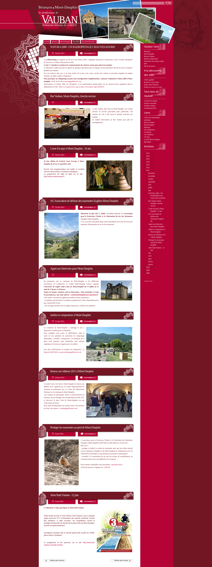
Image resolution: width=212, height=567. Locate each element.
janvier (150, 264)
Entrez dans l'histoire (151, 85)
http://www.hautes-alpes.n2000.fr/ (92, 87)
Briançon (147, 51)
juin (149, 190)
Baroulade (147, 142)
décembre (151, 173)
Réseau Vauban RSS (151, 59)
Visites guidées (149, 80)
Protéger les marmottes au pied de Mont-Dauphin (156, 242)
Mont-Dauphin (149, 54)
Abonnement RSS (150, 108)
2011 (148, 170)
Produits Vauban (149, 106)
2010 (148, 267)
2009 (148, 270)
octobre (151, 179)
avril (150, 256)
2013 (148, 165)
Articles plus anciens (57, 560)
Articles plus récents (121, 560)
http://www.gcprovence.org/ (68, 87)
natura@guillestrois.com (72, 81)
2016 (148, 156)
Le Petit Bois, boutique (152, 139)
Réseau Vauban (149, 56)
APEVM (107, 467)
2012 (148, 167)
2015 (148, 159)
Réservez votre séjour (151, 82)
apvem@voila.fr (117, 465)
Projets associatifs (150, 103)
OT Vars (147, 137)
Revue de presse (149, 66)
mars (150, 259)
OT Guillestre (148, 135)
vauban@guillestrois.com (68, 408)
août (150, 185)
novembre (152, 176)
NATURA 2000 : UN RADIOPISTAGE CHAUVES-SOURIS (156, 195)
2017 (148, 153)
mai (149, 253)
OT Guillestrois (149, 130)
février (150, 262)
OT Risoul (147, 132)
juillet (150, 188)
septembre (152, 182)
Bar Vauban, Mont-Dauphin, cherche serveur (155, 203)
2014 (148, 162)
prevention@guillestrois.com (71, 352)
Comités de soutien (150, 101)
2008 (148, 273)
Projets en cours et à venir (153, 87)
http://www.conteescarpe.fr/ (54, 177)
